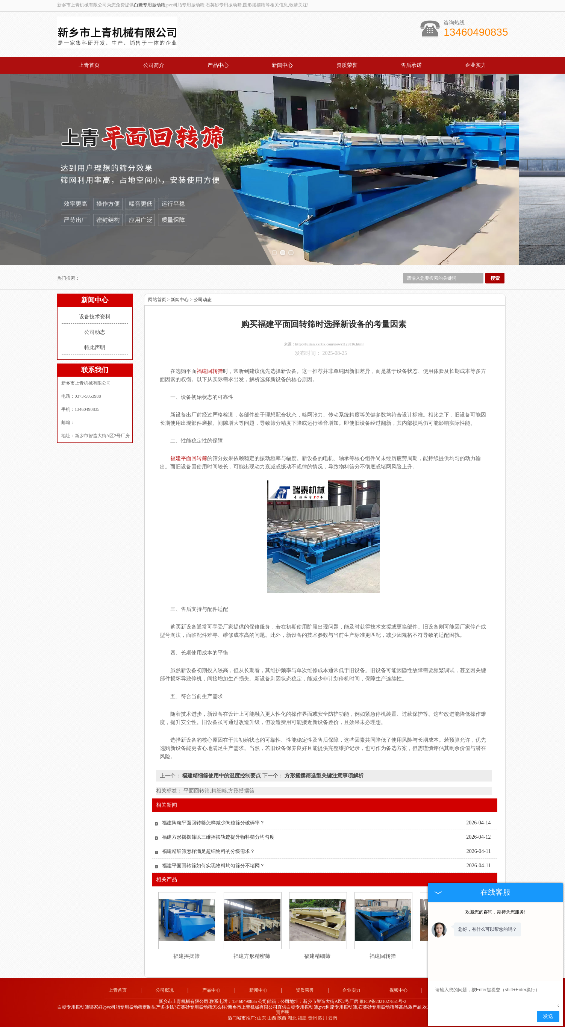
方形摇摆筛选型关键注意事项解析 (323, 776)
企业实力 (475, 65)
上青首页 (89, 65)
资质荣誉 (346, 65)
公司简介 (153, 65)
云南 (332, 1018)
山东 (261, 1018)
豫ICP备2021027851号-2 (382, 1001)
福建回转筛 (383, 956)
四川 (322, 1018)
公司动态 (94, 332)
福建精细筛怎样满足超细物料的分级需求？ (208, 851)
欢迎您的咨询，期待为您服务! (495, 912)
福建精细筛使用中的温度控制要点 (221, 776)
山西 (271, 1018)
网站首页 (157, 299)
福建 (302, 1018)
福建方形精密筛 (251, 956)
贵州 (312, 1018)
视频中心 (398, 990)
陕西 (281, 1018)
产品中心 (218, 65)
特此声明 (94, 347)
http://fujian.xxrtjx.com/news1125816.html (329, 344)
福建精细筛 (317, 956)
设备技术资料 (95, 317)
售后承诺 (411, 65)
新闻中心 (282, 65)
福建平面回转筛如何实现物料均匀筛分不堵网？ (213, 865)
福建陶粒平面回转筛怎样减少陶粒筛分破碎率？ (213, 823)
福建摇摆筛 (186, 956)
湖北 (292, 1018)
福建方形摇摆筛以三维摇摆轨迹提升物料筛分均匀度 (218, 837)
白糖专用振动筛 (149, 5)
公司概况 (165, 990)
